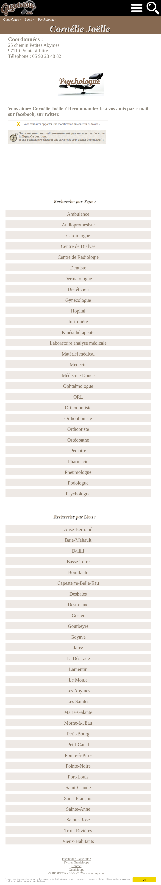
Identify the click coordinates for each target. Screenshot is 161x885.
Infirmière (78, 321)
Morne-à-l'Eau (78, 723)
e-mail (142, 108)
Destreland (78, 604)
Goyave (78, 637)
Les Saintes (78, 701)
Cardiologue (78, 235)
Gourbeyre (78, 626)
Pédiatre (78, 450)
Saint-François (78, 798)
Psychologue (78, 493)
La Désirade (78, 658)
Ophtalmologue (78, 386)
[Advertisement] (80, 166)
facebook (25, 114)
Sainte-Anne (78, 809)
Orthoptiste (78, 429)
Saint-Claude (78, 787)
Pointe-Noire (78, 766)
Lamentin (78, 669)
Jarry (78, 647)
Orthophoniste (78, 418)
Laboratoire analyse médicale (78, 343)
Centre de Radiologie (78, 257)
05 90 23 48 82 (46, 56)
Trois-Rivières (78, 830)
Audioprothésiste (78, 224)
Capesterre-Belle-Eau (78, 583)
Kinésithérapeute (78, 332)
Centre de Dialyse (78, 246)
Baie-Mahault (78, 540)
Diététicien (78, 289)
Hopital (78, 311)
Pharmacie (78, 461)
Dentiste (78, 268)
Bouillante (78, 572)
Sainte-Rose (78, 819)
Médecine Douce (78, 375)
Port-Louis (78, 777)
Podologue (78, 483)
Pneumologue (78, 472)
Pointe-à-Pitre (78, 755)
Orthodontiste (78, 407)
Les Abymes (78, 690)
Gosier (78, 615)
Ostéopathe (78, 440)
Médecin (78, 364)
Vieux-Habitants (78, 841)
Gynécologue (78, 300)
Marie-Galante (78, 712)
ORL (78, 397)
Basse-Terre (78, 561)
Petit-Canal (78, 744)
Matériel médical (78, 354)
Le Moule (78, 680)
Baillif (78, 551)
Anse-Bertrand (78, 529)
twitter (51, 114)
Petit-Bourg (78, 734)
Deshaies (78, 594)
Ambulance (78, 214)
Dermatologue (78, 278)
